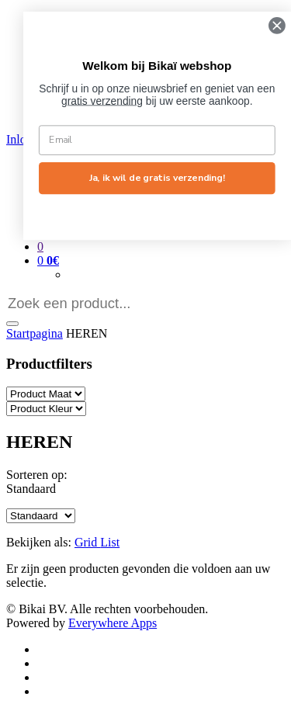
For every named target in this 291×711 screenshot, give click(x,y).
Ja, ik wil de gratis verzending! (169, 178)
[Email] (170, 139)
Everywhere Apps (112, 622)
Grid (87, 542)
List (110, 542)
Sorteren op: (37, 474)
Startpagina (34, 333)
